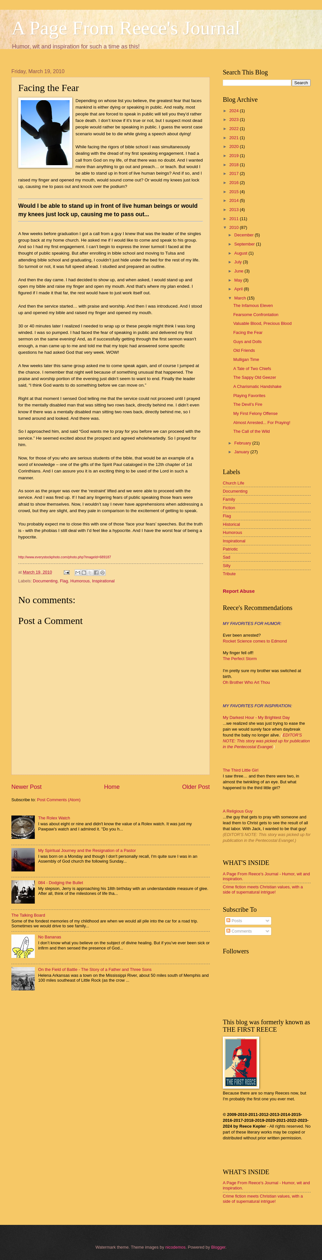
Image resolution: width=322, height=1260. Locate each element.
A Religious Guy (238, 811)
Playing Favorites (249, 395)
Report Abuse (239, 591)
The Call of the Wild (251, 431)
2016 (234, 182)
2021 (234, 137)
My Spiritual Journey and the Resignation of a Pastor (87, 850)
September (245, 244)
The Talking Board (28, 915)
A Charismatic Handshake (257, 386)
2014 (234, 200)
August (241, 253)
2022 (234, 128)
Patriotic (230, 549)
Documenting (45, 580)
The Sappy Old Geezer (254, 377)
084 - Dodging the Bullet (60, 882)
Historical (231, 524)
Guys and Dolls (247, 341)
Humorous (79, 580)
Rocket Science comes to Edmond (255, 641)
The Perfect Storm (240, 658)
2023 (234, 119)
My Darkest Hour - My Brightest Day (256, 717)
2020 (234, 146)
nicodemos (175, 1247)
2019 (234, 155)
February (243, 443)
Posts (234, 920)
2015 (234, 191)
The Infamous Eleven (253, 305)
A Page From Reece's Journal (125, 28)
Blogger (218, 1247)
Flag (64, 580)
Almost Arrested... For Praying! (261, 422)
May (238, 280)
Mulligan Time (246, 359)
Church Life (233, 483)
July (238, 261)
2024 (234, 110)
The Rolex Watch (54, 818)
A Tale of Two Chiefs (252, 368)
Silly (227, 565)
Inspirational (103, 580)
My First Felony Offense (255, 413)
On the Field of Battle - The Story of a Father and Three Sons (95, 969)
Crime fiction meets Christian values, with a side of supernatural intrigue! (263, 889)
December (244, 234)
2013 (234, 209)
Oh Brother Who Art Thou (246, 682)
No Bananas (49, 937)
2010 (234, 227)
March (240, 298)
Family (229, 499)
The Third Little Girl (240, 770)
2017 (234, 173)
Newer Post (26, 787)
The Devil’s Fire (247, 404)
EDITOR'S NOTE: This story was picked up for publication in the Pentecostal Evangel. (266, 741)
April (239, 288)
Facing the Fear (247, 332)
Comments (239, 931)
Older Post (196, 787)
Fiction (229, 507)
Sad (226, 557)
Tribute (229, 573)
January (242, 451)
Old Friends (244, 350)
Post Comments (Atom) (59, 799)
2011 (234, 218)
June (239, 271)
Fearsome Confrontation (255, 314)
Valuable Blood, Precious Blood (262, 323)
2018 (234, 164)
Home (112, 787)
